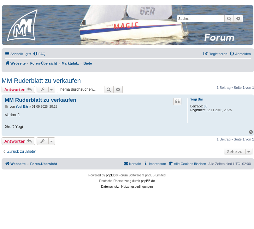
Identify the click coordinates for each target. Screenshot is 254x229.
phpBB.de (148, 181)
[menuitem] (39, 54)
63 (205, 106)
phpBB (110, 175)
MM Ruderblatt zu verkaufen (41, 80)
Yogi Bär (196, 99)
